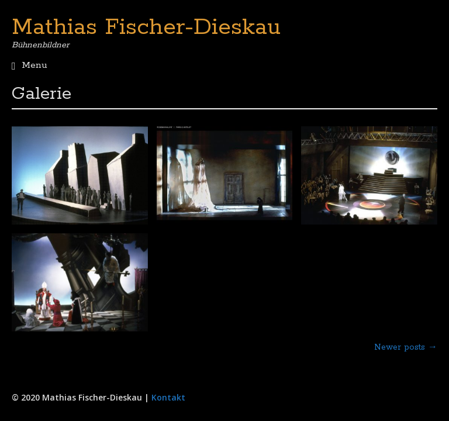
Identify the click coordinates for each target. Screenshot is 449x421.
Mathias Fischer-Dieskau (146, 27)
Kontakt (168, 397)
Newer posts (405, 347)
